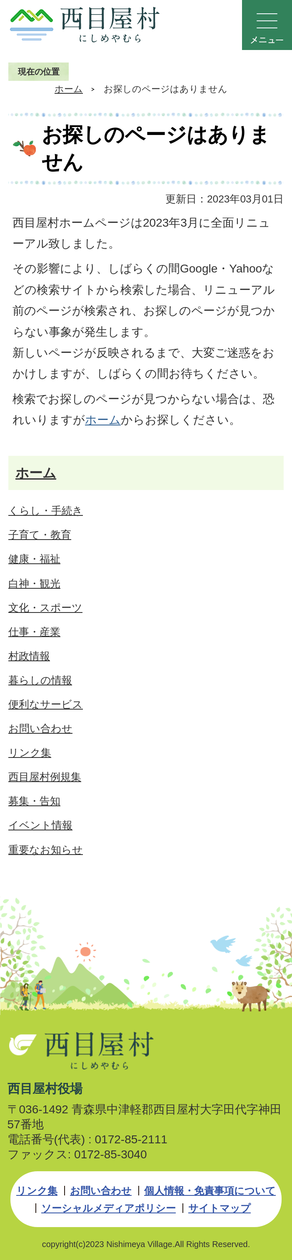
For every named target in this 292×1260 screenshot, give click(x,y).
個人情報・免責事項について (210, 1190)
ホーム (69, 89)
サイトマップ (219, 1208)
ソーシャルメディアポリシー (108, 1208)
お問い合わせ (101, 1190)
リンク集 (36, 1190)
